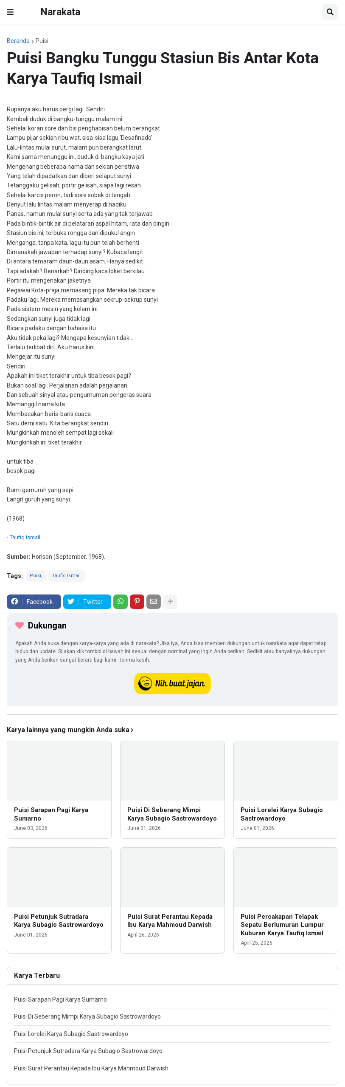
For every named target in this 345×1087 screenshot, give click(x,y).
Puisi (42, 41)
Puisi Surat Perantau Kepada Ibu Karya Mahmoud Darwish (170, 921)
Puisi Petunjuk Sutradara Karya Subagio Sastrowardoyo (59, 921)
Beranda (18, 41)
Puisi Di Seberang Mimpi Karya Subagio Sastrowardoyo (172, 814)
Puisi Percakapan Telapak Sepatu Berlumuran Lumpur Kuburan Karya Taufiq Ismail (282, 925)
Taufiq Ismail (25, 537)
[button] (10, 12)
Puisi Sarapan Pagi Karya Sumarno (51, 814)
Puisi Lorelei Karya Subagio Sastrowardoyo (282, 814)
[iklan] (172, 714)
